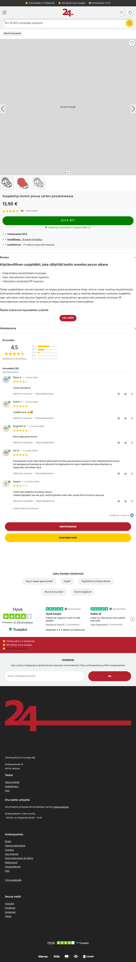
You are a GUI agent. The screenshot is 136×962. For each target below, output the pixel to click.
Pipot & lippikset (82, 592)
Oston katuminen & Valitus (19, 858)
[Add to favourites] (132, 43)
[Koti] (68, 13)
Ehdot (8, 842)
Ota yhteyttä (11, 854)
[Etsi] (68, 23)
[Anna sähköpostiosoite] (44, 676)
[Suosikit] (121, 12)
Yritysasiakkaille (13, 880)
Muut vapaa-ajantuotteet (39, 581)
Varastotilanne (12, 867)
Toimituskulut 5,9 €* (101, 3)
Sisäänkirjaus (11, 787)
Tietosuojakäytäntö (15, 846)
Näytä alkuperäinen (44, 394)
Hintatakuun (68, 526)
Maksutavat (11, 863)
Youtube (9, 904)
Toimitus (9, 850)
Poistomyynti (68, 538)
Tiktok (8, 916)
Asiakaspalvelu (61, 807)
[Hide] (135, 257)
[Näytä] (135, 328)
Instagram (10, 912)
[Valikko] (4, 12)
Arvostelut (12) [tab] (10, 369)
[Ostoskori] (130, 12)
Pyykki (67, 581)
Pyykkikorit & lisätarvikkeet (96, 581)
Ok (109, 676)
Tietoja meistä (12, 782)
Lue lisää (68, 318)
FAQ (7, 791)
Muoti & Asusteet (12, 33)
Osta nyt (68, 220)
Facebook (10, 908)
